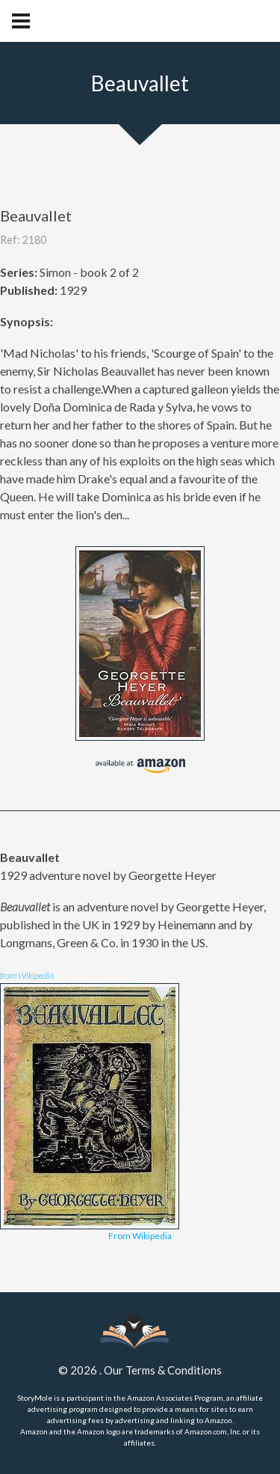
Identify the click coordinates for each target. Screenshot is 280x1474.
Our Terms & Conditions (163, 1370)
